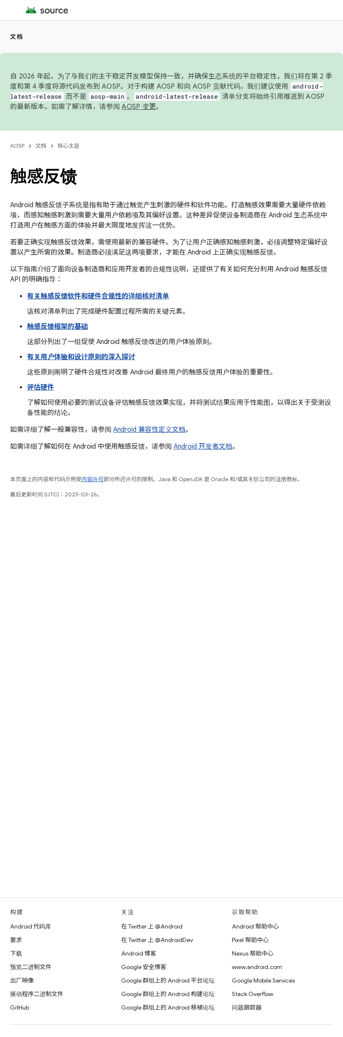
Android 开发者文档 (203, 446)
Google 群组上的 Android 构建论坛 (168, 994)
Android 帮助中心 (255, 926)
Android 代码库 (30, 926)
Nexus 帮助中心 (252, 953)
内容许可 (92, 479)
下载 (16, 953)
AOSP (17, 145)
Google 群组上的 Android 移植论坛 (168, 1007)
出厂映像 (22, 980)
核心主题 (68, 145)
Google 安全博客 (143, 967)
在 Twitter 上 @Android (151, 926)
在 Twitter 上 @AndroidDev (157, 940)
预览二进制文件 (31, 967)
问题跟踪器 (246, 1007)
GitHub (19, 1007)
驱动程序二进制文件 (36, 994)
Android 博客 (138, 953)
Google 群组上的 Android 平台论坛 (168, 980)
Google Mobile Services (263, 980)
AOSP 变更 (139, 107)
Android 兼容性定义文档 (149, 429)
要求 (16, 940)
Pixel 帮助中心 (250, 940)
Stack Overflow (252, 994)
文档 (16, 37)
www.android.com (257, 967)
